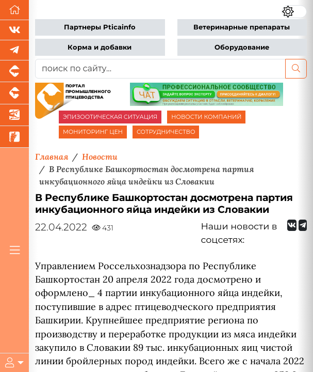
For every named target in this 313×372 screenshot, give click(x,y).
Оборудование (242, 47)
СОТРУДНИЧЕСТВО (166, 131)
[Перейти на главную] (14, 10)
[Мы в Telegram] (14, 50)
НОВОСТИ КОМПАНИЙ (206, 116)
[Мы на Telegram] (303, 225)
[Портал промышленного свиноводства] (14, 71)
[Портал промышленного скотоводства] (14, 93)
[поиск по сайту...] (160, 69)
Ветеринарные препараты (241, 27)
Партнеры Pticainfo (100, 27)
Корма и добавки (99, 47)
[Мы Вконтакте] (14, 30)
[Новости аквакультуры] (14, 115)
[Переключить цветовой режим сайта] (294, 11)
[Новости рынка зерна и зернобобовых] (14, 137)
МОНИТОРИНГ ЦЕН (93, 131)
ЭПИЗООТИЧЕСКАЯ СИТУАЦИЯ (110, 116)
